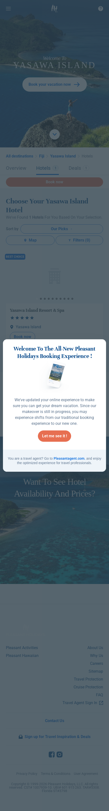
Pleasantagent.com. (69, 458)
